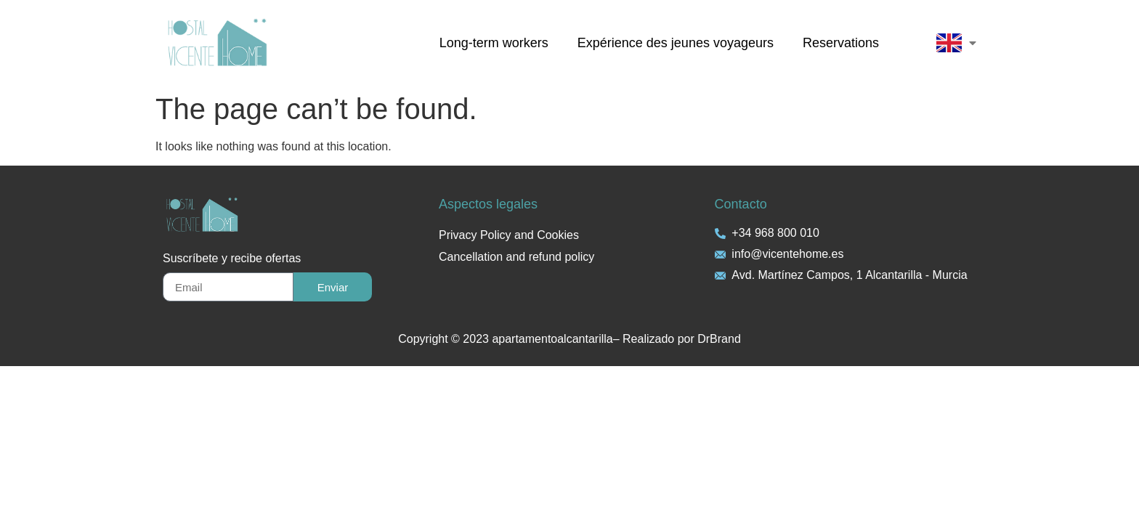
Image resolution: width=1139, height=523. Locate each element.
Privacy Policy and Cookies (509, 235)
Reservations (841, 43)
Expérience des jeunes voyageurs (675, 43)
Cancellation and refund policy (516, 257)
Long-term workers (493, 43)
